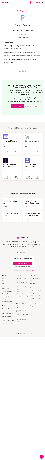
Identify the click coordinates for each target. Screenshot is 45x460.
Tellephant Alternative (35, 298)
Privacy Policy (5, 299)
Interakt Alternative (35, 278)
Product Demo (35, 2)
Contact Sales (22, 263)
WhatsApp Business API (22, 293)
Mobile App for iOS (21, 299)
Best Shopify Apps (22, 11)
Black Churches (6, 311)
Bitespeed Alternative (35, 290)
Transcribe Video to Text (8, 320)
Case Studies (5, 288)
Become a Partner (7, 301)
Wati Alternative (34, 283)
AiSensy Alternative (35, 293)
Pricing (4, 280)
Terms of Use (5, 296)
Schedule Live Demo (7, 293)
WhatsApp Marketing (21, 287)
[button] (42, 2)
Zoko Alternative (34, 280)
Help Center (5, 286)
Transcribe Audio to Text (8, 323)
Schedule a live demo (33, 106)
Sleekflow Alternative (35, 303)
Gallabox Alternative (35, 295)
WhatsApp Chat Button (22, 314)
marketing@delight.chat (27, 270)
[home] (7, 2)
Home (4, 278)
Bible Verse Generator (7, 313)
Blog (3, 283)
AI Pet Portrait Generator (8, 308)
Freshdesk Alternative (35, 300)
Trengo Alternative (34, 306)
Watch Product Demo (8, 291)
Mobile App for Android (22, 296)
